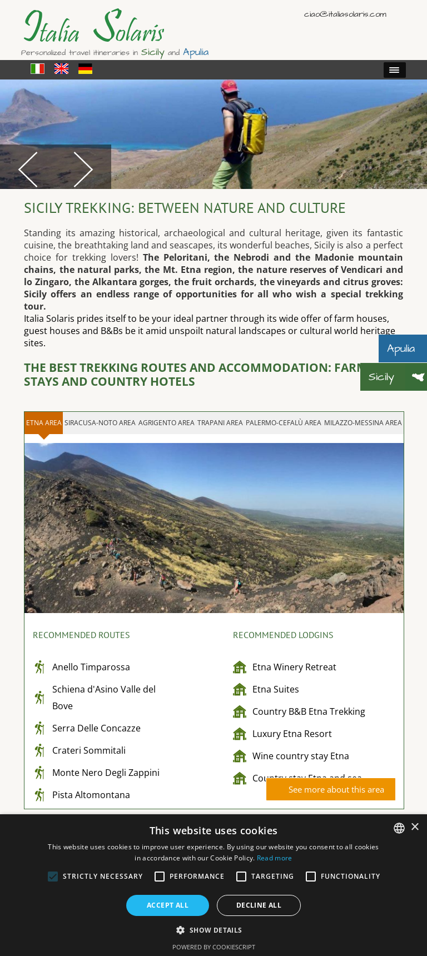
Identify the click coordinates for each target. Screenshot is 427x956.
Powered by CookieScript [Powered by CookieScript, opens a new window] (213, 947)
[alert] (213, 885)
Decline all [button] (258, 905)
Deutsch (398, 13)
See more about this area (336, 789)
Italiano (366, 13)
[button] (213, 929)
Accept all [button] (167, 905)
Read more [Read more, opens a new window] (274, 858)
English (382, 13)
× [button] (414, 827)
